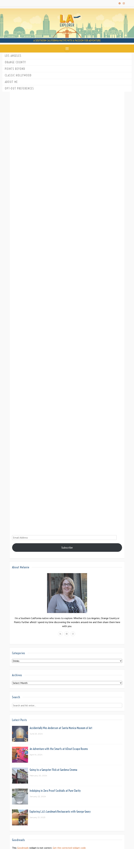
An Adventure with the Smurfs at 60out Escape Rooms (59, 749)
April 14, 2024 (36, 754)
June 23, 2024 (36, 734)
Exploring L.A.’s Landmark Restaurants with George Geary (60, 811)
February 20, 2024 (38, 775)
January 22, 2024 (38, 796)
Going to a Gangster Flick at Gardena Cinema (53, 770)
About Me (11, 82)
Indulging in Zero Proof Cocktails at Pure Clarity (55, 791)
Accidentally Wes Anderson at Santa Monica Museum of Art (61, 728)
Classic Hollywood (18, 75)
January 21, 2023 (37, 817)
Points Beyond (15, 69)
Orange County (15, 62)
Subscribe (67, 547)
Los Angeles (13, 56)
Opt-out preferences (19, 88)
